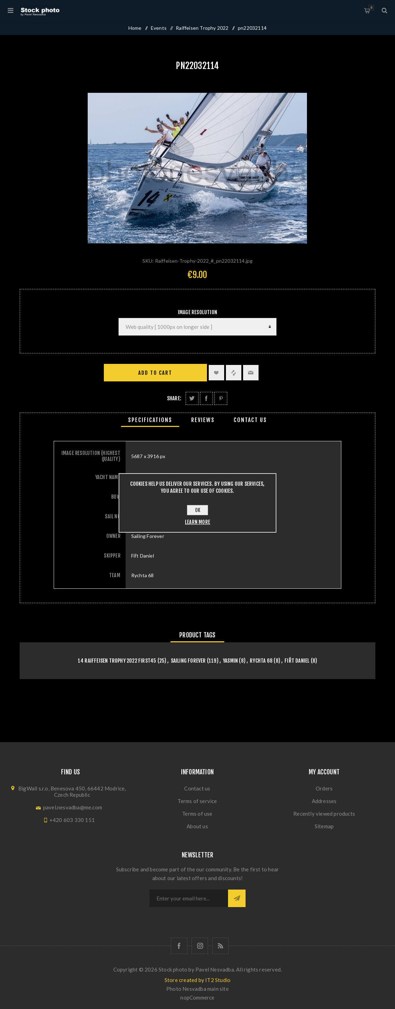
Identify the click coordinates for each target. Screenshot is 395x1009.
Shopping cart (371, 7)
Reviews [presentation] (203, 419)
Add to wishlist (216, 372)
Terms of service (197, 801)
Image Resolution (197, 312)
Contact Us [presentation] (250, 419)
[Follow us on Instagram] (200, 946)
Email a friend (251, 372)
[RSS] (220, 946)
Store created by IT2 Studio (197, 980)
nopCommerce (197, 997)
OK (197, 510)
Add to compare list (233, 372)
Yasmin (230, 660)
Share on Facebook (206, 398)
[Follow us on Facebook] (179, 946)
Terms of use (197, 813)
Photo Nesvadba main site (197, 989)
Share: (174, 398)
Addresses (324, 801)
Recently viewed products (324, 813)
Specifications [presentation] (150, 419)
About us (197, 826)
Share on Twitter (192, 398)
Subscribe (237, 898)
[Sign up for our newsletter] (188, 898)
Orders (324, 788)
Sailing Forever (188, 660)
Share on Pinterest (220, 398)
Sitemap (324, 826)
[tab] (150, 420)
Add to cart (155, 372)
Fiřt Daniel (296, 660)
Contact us (197, 788)
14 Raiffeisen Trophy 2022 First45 (117, 660)
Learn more (197, 522)
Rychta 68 (261, 660)
